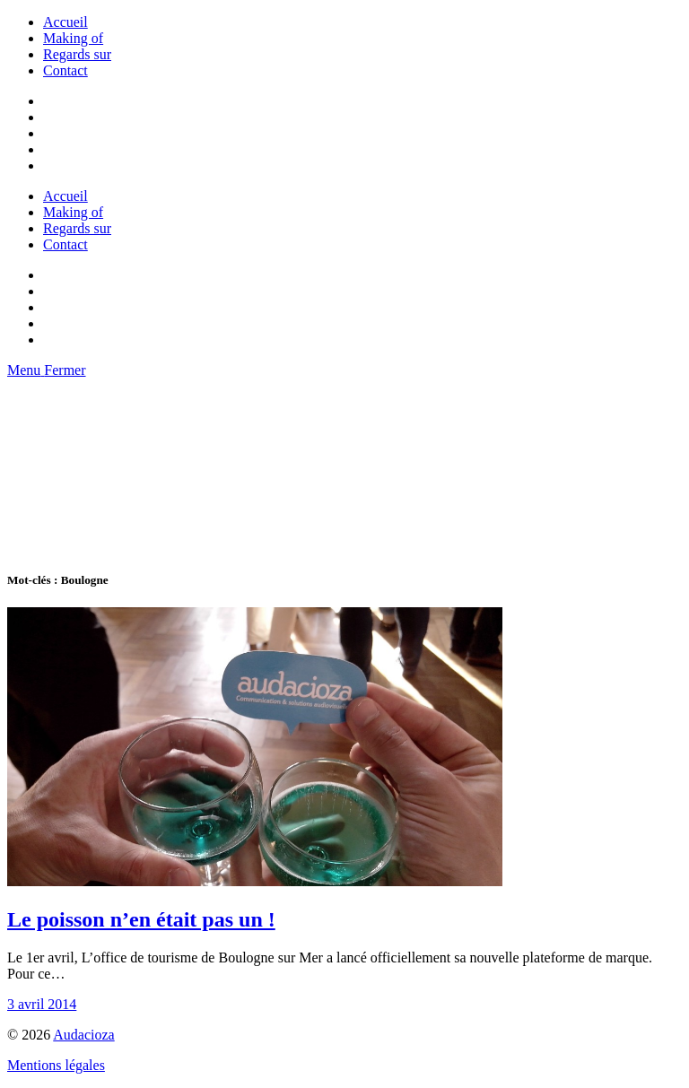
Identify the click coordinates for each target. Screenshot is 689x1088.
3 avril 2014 (41, 1004)
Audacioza (83, 1034)
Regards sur (77, 54)
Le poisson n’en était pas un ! (141, 919)
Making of (73, 38)
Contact (65, 70)
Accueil (65, 22)
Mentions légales (56, 1065)
